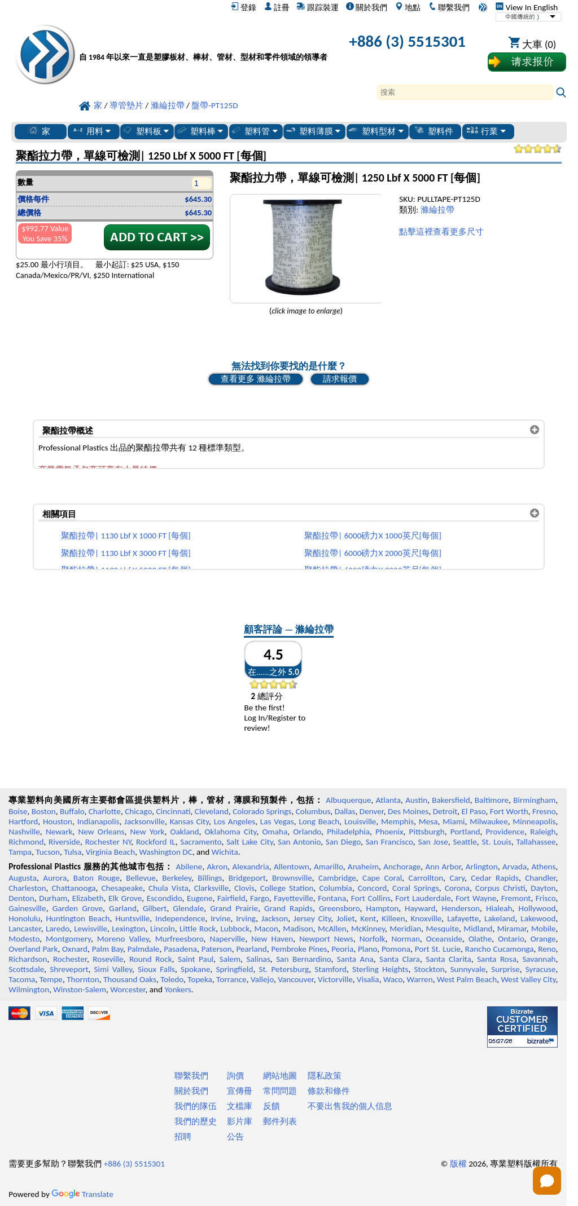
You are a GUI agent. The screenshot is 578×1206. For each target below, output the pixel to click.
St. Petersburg (284, 969)
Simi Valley (113, 969)
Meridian (405, 929)
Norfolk (373, 939)
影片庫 (239, 1121)
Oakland (184, 832)
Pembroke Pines (299, 949)
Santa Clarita (448, 959)
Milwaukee (488, 821)
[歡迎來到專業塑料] (203, 44)
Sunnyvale (468, 969)
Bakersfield (451, 800)
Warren (419, 979)
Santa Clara (399, 959)
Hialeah (499, 908)
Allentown (291, 867)
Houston (57, 821)
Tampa (20, 852)
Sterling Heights (380, 969)
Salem (230, 959)
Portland (465, 832)
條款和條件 (329, 1091)
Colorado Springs (262, 811)
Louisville (360, 821)
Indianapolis (98, 821)
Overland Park (33, 949)
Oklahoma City (231, 832)
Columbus (313, 811)
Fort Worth (509, 811)
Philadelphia (348, 832)
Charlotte (105, 811)
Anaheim (363, 867)
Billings (210, 878)
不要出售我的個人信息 (350, 1106)
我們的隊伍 (195, 1106)
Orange (543, 939)
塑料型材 (375, 131)
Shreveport (69, 969)
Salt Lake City (249, 842)
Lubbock (234, 929)
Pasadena (180, 949)
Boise (17, 811)
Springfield (234, 969)
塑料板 (145, 131)
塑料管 (253, 131)
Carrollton (426, 878)
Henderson (460, 908)
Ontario (511, 939)
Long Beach (319, 821)
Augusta (22, 878)
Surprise (505, 969)
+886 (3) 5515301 (407, 41)
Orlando (307, 832)
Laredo (57, 929)
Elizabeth (88, 898)
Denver (372, 811)
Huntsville (132, 918)
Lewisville (90, 929)
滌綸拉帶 (437, 210)
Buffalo (72, 811)
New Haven (272, 939)
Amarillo (328, 867)
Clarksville (211, 888)
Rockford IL (156, 842)
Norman (405, 939)
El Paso (474, 811)
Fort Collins (371, 898)
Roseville (108, 959)
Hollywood (536, 908)
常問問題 (280, 1091)
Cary (457, 878)
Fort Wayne (476, 898)
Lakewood (537, 918)
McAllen (332, 929)
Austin (416, 800)
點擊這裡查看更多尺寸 (441, 232)
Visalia (368, 979)
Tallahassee (536, 842)
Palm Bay (107, 949)
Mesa (428, 821)
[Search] (465, 92)
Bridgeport (247, 878)
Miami (454, 821)
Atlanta (388, 800)
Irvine (220, 918)
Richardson (27, 959)
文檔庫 (239, 1106)
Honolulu (24, 918)
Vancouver (296, 979)
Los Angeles (235, 821)
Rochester (70, 959)
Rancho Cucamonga (499, 949)
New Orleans (101, 832)
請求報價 (340, 379)
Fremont (516, 898)
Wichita (225, 852)
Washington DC (165, 852)
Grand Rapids (288, 908)
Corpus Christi (500, 888)
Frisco (546, 898)
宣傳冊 (239, 1091)
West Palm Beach (467, 979)
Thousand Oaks (129, 979)
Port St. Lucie (438, 949)
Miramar (512, 929)
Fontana (332, 898)
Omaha (275, 832)
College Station (287, 888)
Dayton (543, 888)
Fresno (543, 811)
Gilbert (155, 908)
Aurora (55, 878)
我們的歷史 (195, 1121)
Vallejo (262, 979)
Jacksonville (144, 821)
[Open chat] (547, 1181)
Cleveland (212, 811)
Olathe (480, 939)
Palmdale (144, 949)
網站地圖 (280, 1076)
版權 (458, 1164)
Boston (44, 811)
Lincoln (162, 929)
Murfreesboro (179, 939)
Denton (21, 898)
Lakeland (499, 918)
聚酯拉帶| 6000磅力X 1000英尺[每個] (372, 536)
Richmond (25, 842)
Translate (82, 1194)
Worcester (127, 989)
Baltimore (492, 800)
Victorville (335, 979)
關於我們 (366, 7)
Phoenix (389, 832)
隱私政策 (324, 1076)
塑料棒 (199, 131)
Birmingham (534, 800)
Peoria (342, 949)
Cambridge (337, 878)
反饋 (271, 1106)
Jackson (274, 918)
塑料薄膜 (312, 131)
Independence (180, 918)
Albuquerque (348, 800)
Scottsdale (26, 969)
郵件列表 (280, 1121)
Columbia (335, 888)
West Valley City (528, 979)
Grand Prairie (234, 908)
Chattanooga (73, 888)
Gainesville (27, 908)
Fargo (259, 898)
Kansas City (189, 821)
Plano (367, 949)
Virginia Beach (110, 852)
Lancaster (24, 929)
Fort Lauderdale (422, 898)
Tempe (51, 979)
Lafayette (463, 918)
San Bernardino (303, 959)
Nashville (24, 832)
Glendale (188, 908)
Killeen (393, 918)
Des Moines (408, 811)
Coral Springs (415, 888)
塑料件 (433, 131)
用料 (91, 131)
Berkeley (176, 878)
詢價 (235, 1076)
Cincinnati (173, 811)
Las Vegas (277, 821)
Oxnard (74, 949)
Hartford (23, 821)
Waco (392, 979)
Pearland (251, 949)
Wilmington (28, 989)
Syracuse (541, 969)
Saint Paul (195, 959)
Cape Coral (382, 878)
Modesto (24, 939)
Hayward (420, 908)
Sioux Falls (156, 969)
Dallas (345, 811)
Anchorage (402, 867)
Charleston (27, 888)
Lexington (129, 929)
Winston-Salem (79, 989)
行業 (485, 131)
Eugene (200, 898)
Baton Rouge (96, 878)
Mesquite (442, 929)
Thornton (83, 979)
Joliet (345, 918)
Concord (372, 888)
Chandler (540, 878)
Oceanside (444, 939)
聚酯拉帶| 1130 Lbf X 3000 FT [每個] (126, 553)
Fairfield (231, 898)
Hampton (382, 908)
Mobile (543, 929)
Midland (477, 929)
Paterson (217, 949)
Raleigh (542, 832)
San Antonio (299, 842)
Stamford (330, 969)
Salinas (258, 959)
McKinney (368, 929)
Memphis (397, 821)
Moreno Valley (123, 939)
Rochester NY (108, 842)
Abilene (189, 867)
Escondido (164, 898)
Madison (298, 929)
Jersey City (312, 918)
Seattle (464, 842)
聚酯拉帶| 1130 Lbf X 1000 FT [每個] (126, 536)
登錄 (243, 7)
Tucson (48, 852)
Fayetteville (293, 898)
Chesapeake (122, 888)
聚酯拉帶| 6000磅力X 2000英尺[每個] (372, 553)
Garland (123, 908)
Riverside (64, 842)
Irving (246, 918)
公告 (235, 1137)
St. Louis (496, 842)
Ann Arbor (443, 867)
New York (147, 832)
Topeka (199, 979)
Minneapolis (534, 821)
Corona (457, 888)
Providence (505, 832)
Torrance (231, 979)
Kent (368, 918)
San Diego (343, 842)
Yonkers (177, 989)
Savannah (538, 959)
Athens (543, 867)
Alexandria (251, 867)
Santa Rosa (496, 959)
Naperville (227, 939)
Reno (546, 949)
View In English (527, 7)
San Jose (433, 842)
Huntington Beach (78, 918)
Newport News (326, 939)
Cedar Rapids (495, 878)
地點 (408, 7)
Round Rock (150, 959)
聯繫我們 (449, 7)
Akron (217, 867)
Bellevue (141, 878)
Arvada (514, 867)
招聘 (182, 1137)
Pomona (396, 949)
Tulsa (72, 852)
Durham (53, 898)
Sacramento (200, 842)
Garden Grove (77, 908)
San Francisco (389, 842)
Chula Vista (168, 888)
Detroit (445, 811)
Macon (266, 929)
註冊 (277, 7)
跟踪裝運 (317, 7)
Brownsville (292, 878)
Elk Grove (125, 898)
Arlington (482, 867)
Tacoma (21, 979)
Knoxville (426, 918)
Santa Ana (355, 959)
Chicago (138, 811)
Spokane (195, 969)
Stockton (429, 969)
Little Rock (197, 929)
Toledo (171, 979)
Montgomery (68, 939)
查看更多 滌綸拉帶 (255, 379)
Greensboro (339, 908)
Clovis (244, 888)
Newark (59, 832)
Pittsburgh (427, 832)
